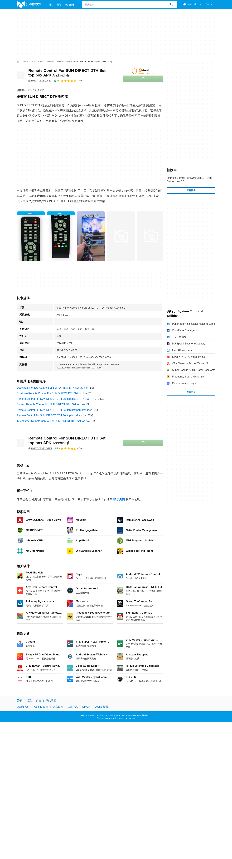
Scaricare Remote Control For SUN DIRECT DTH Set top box (52, 393)
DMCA (86, 706)
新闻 (51, 4)
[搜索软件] (171, 4)
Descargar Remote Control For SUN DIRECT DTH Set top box (52, 387)
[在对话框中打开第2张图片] (91, 236)
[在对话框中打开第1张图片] (61, 236)
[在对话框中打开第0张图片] (31, 236)
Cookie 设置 (101, 706)
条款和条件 (23, 706)
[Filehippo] (29, 4)
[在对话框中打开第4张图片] (151, 236)
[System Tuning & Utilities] (43, 61)
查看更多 (191, 190)
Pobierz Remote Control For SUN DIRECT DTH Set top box (51, 404)
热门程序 (69, 4)
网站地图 (51, 700)
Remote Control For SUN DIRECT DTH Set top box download (52, 415)
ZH (210, 4)
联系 (29, 700)
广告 (38, 700)
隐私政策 (58, 706)
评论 (59, 4)
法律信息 (73, 706)
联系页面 (119, 499)
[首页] (18, 61)
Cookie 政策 (41, 706)
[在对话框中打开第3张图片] (121, 236)
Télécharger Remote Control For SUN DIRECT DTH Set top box (53, 421)
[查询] (129, 4)
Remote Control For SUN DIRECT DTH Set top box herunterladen (54, 410)
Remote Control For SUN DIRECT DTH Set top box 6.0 (189, 180)
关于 (19, 700)
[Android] (25, 61)
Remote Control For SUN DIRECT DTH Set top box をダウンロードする (58, 398)
